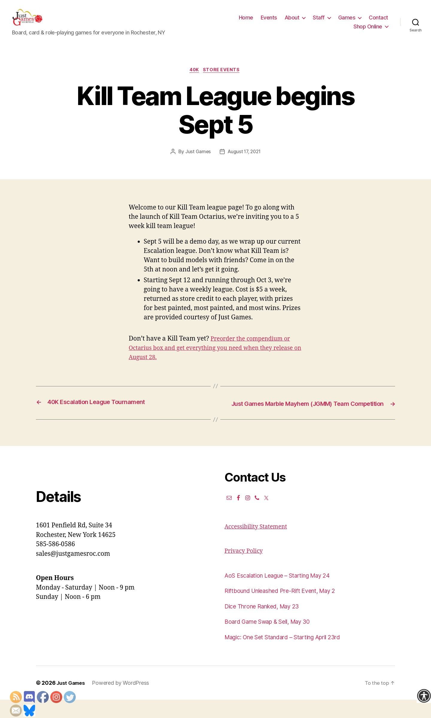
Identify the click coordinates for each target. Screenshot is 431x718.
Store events (223, 79)
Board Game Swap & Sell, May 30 (273, 639)
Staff (319, 22)
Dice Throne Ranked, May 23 (266, 624)
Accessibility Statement (258, 545)
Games (347, 22)
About (292, 22)
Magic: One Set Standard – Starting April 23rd (291, 655)
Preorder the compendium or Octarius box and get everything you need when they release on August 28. (213, 357)
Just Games (197, 162)
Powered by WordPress (123, 701)
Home (246, 22)
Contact (378, 22)
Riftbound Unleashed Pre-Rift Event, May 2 (287, 609)
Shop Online (367, 31)
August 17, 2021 (244, 162)
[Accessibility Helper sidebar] (424, 696)
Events (269, 22)
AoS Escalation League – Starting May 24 (284, 593)
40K (194, 79)
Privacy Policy (245, 569)
